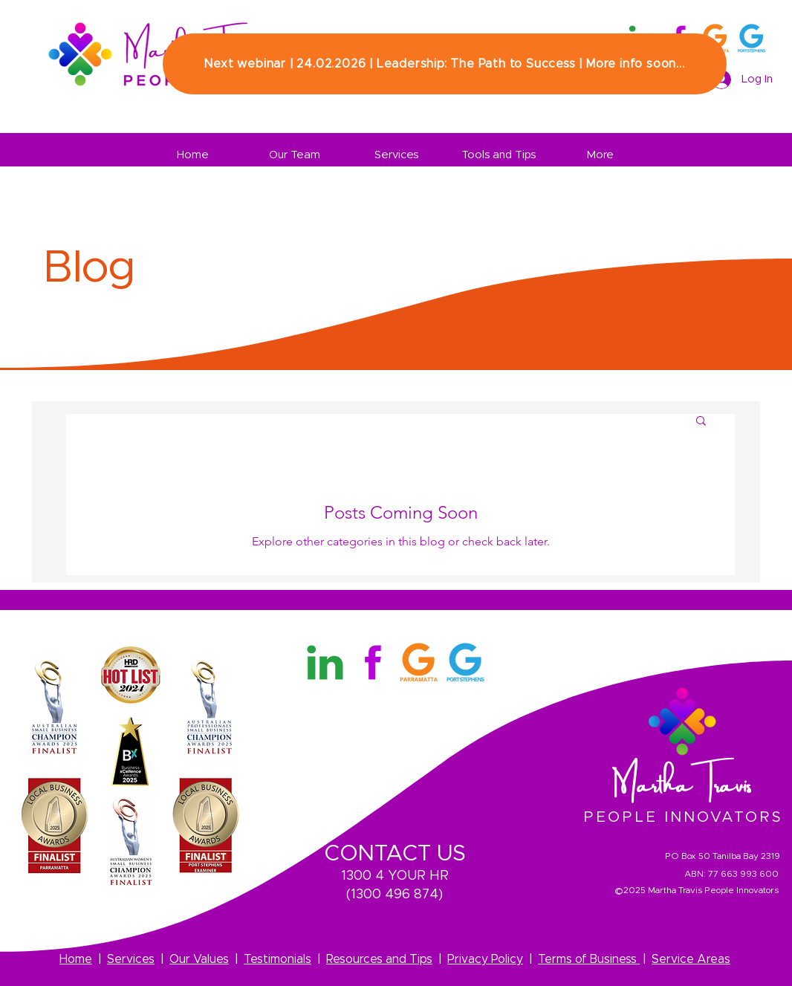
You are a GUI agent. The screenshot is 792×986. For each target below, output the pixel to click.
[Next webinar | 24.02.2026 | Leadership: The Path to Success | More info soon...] (445, 63)
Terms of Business (589, 959)
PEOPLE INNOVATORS (683, 817)
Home (75, 959)
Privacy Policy (485, 959)
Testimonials (277, 959)
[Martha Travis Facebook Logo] (372, 662)
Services (131, 959)
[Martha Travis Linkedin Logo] (325, 662)
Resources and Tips (379, 959)
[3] (751, 38)
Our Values (199, 959)
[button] (701, 421)
